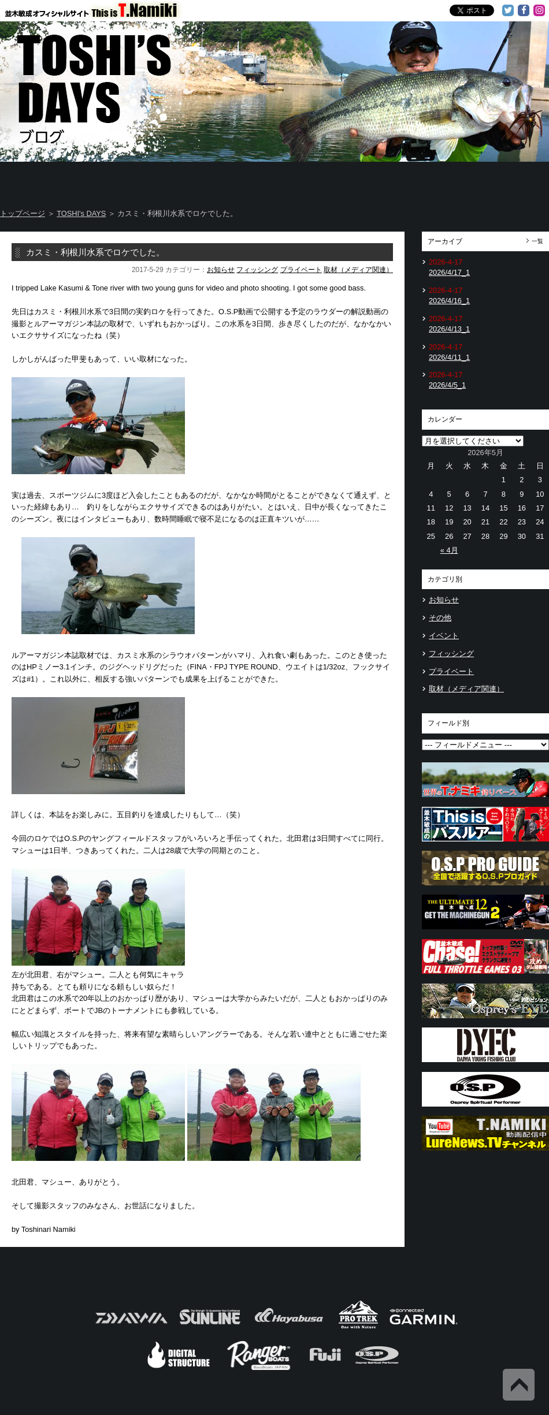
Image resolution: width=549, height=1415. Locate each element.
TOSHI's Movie (413, 179)
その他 (440, 617)
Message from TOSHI (321, 179)
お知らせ (221, 270)
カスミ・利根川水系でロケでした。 (95, 252)
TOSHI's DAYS (229, 179)
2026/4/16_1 (449, 300)
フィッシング (257, 270)
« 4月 (449, 550)
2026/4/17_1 (449, 272)
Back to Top (519, 1385)
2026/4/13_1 (449, 329)
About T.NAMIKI (137, 179)
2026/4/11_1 (449, 357)
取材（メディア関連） (358, 270)
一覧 (537, 241)
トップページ (22, 213)
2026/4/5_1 (447, 385)
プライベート (301, 270)
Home (45, 179)
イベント (444, 635)
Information (503, 179)
